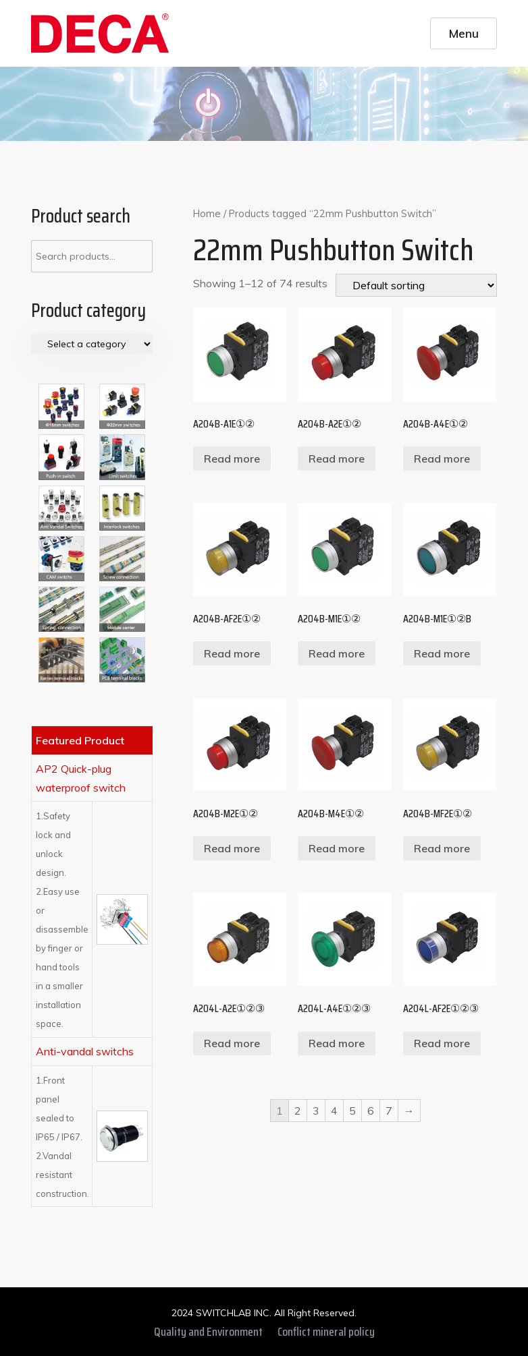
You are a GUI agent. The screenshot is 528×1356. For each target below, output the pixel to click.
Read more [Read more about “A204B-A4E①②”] (442, 458)
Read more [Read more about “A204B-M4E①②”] (337, 848)
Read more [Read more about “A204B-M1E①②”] (337, 653)
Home (207, 213)
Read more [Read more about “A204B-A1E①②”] (232, 458)
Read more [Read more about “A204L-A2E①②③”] (232, 1043)
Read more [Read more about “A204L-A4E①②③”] (337, 1043)
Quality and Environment (208, 1331)
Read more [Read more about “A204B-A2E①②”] (337, 458)
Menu (464, 33)
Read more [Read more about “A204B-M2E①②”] (232, 848)
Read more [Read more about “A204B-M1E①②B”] (442, 653)
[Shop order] (416, 285)
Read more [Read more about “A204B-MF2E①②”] (442, 848)
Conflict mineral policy (326, 1331)
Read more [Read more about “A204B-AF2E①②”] (232, 653)
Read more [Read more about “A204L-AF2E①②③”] (442, 1043)
